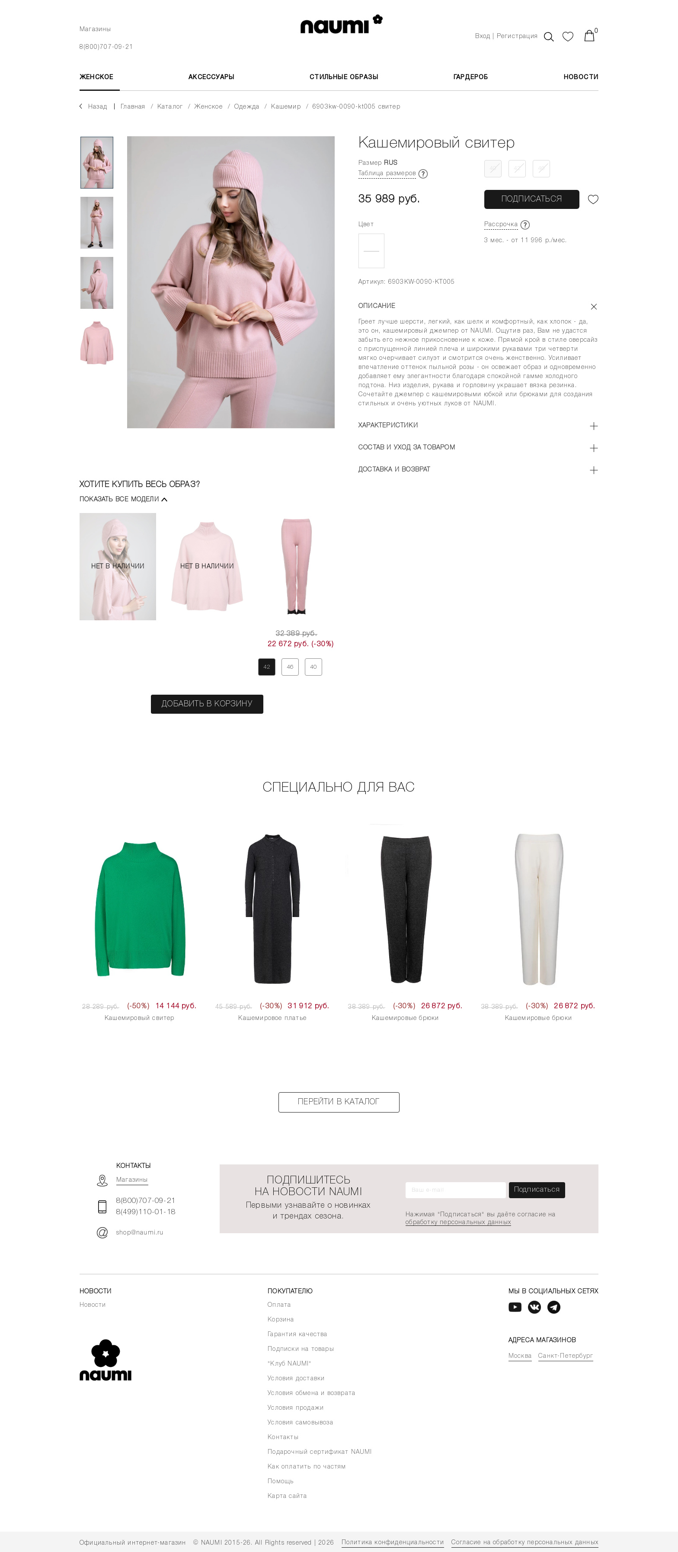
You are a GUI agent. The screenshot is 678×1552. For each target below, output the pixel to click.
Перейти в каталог (339, 1102)
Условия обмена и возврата (311, 1393)
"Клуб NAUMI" (289, 1364)
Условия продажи (296, 1408)
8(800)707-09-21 (106, 47)
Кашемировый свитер (140, 1018)
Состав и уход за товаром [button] (406, 448)
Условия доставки (296, 1379)
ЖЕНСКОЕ (96, 77)
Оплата (279, 1305)
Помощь (281, 1482)
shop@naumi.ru (130, 1232)
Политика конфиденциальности (393, 1543)
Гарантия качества (297, 1334)
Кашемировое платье (272, 1018)
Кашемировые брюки (405, 1018)
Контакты (283, 1437)
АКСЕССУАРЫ (211, 77)
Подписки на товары (301, 1349)
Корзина (281, 1320)
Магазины (96, 29)
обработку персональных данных (458, 1222)
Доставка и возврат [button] (394, 470)
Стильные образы (344, 77)
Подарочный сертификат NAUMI (320, 1452)
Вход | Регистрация (506, 36)
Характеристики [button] (388, 426)
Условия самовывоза (300, 1423)
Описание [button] (377, 306)
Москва (520, 1356)
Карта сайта (287, 1496)
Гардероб (471, 77)
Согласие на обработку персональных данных (524, 1543)
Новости (581, 77)
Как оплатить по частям (307, 1467)
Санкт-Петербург (565, 1356)
